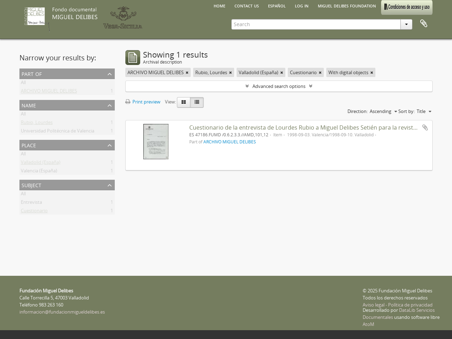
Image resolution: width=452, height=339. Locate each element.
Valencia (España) (39, 172)
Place (29, 144)
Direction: (357, 111)
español (277, 5)
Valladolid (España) (40, 163)
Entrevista (31, 203)
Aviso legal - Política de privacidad (398, 305)
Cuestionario (34, 212)
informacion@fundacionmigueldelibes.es (62, 312)
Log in (302, 5)
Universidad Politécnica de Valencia (57, 132)
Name (29, 104)
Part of (32, 73)
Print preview (142, 102)
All (23, 84)
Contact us (246, 5)
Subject (31, 184)
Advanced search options (278, 86)
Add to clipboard (425, 127)
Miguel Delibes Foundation (347, 5)
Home (219, 5)
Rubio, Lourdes (37, 123)
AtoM (368, 324)
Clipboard (424, 23)
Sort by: (406, 111)
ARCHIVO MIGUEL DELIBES (49, 92)
